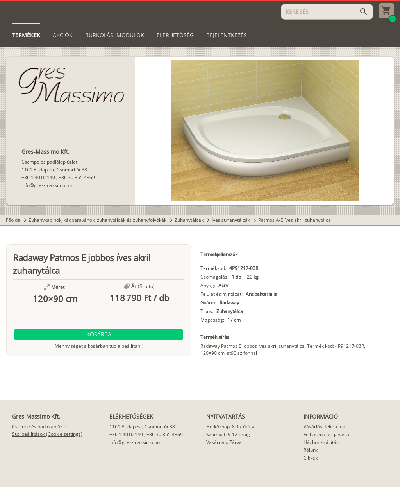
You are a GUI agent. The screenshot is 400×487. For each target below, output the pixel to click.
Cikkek (311, 458)
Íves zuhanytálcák (231, 220)
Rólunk (311, 450)
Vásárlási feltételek (324, 426)
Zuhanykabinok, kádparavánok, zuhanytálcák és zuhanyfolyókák (98, 220)
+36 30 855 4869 (77, 177)
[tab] (26, 35)
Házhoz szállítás (321, 442)
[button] (98, 334)
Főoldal (13, 220)
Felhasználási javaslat (327, 434)
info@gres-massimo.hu (46, 185)
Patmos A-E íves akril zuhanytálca (294, 220)
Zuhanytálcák (190, 220)
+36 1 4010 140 (38, 177)
